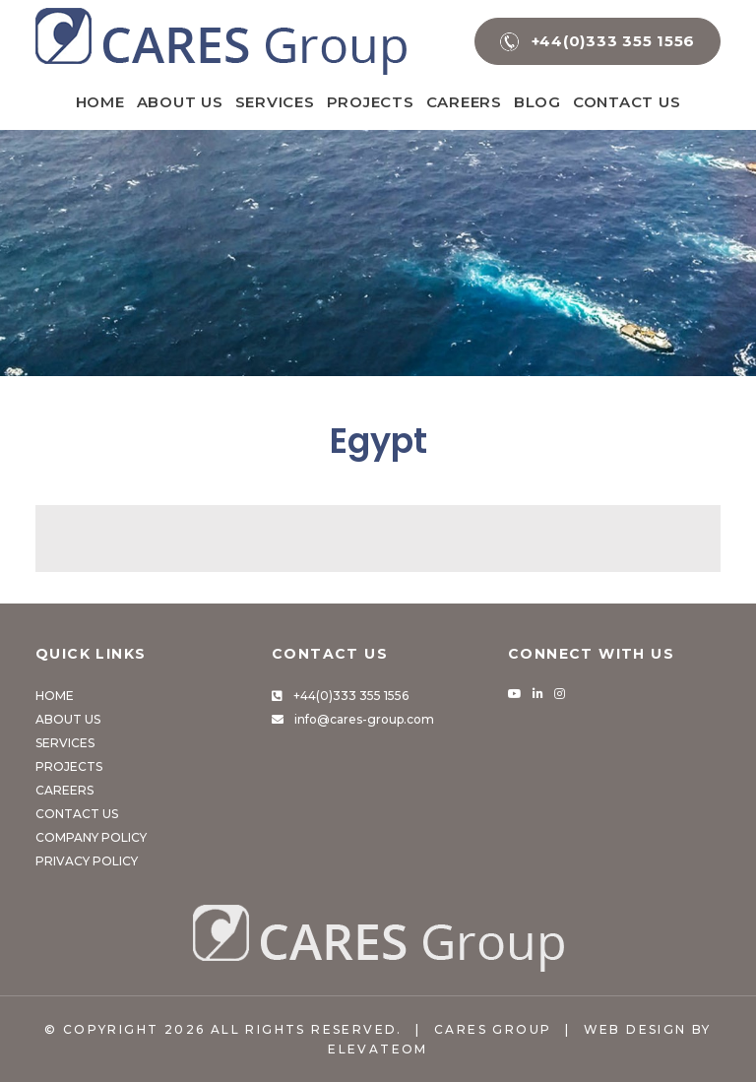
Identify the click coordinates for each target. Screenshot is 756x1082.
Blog (537, 102)
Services (275, 102)
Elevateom (378, 1049)
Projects (370, 102)
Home (100, 102)
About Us (180, 102)
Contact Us (627, 102)
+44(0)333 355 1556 (351, 695)
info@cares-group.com (364, 719)
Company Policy (91, 837)
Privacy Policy (86, 861)
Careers (464, 102)
